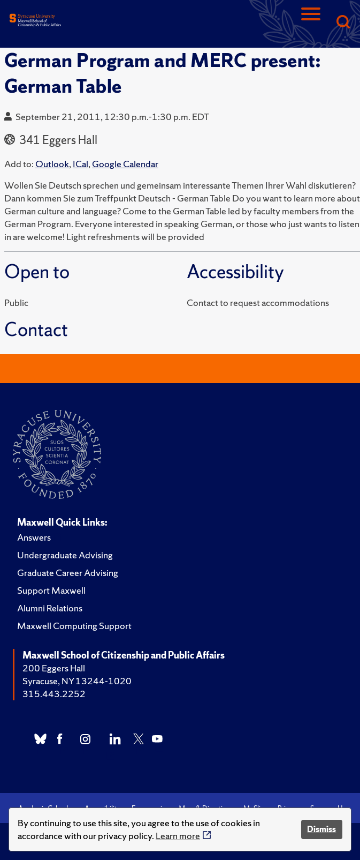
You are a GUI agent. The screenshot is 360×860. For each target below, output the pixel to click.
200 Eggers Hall (53, 668)
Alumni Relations (49, 608)
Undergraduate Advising (65, 555)
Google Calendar (125, 164)
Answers (34, 537)
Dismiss (321, 829)
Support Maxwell (51, 590)
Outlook (52, 164)
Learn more (178, 835)
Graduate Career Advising (67, 572)
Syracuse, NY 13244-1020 (77, 681)
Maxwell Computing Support (74, 625)
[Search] (343, 22)
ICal (80, 164)
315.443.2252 (54, 693)
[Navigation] (311, 23)
